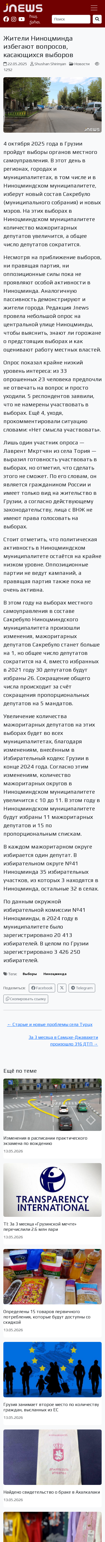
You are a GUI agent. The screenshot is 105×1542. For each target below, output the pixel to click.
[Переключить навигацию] (94, 8)
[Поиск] (71, 19)
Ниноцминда (55, 974)
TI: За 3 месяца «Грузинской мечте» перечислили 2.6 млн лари (39, 1226)
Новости (82, 64)
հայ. (33, 16)
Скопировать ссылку (26, 999)
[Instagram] (13, 19)
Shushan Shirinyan (50, 64)
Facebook (42, 988)
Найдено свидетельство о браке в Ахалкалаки (51, 1492)
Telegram (82, 988)
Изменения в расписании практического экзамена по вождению (45, 1140)
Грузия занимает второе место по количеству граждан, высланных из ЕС (51, 1407)
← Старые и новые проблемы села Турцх (49, 1024)
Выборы (30, 974)
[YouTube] (21, 19)
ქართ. (34, 22)
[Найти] (97, 19)
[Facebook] (6, 19)
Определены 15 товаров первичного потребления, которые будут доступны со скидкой (46, 1317)
